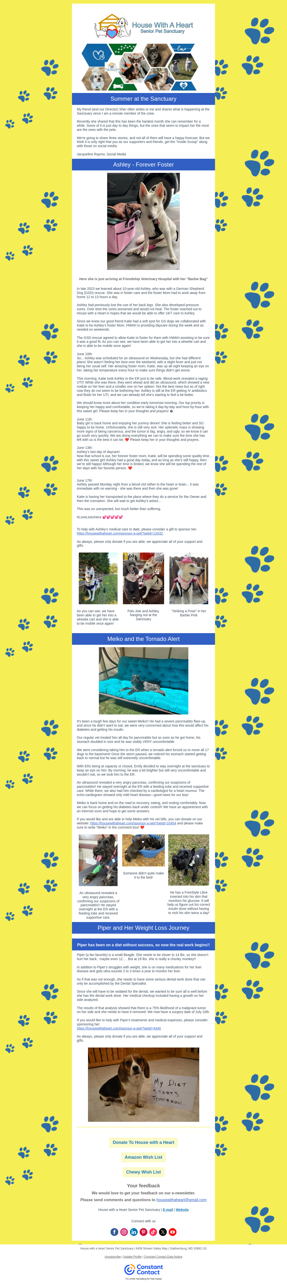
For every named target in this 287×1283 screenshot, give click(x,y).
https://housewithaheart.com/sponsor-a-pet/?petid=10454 (133, 823)
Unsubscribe (112, 1256)
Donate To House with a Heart (143, 1142)
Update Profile (132, 1256)
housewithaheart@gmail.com (182, 1200)
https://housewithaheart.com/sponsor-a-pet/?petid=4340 (119, 1028)
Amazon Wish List (143, 1157)
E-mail (168, 1210)
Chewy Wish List (143, 1172)
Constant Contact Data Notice (163, 1256)
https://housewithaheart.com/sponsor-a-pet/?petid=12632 (120, 533)
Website (182, 1210)
